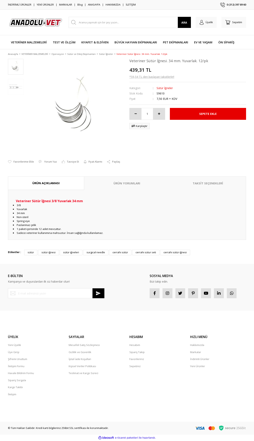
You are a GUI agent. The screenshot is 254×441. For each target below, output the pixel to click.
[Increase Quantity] (159, 114)
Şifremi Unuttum (17, 359)
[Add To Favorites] (21, 162)
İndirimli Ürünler (199, 359)
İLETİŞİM (131, 4)
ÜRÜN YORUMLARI (127, 184)
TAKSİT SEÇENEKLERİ (208, 184)
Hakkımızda (197, 345)
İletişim (12, 394)
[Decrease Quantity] (135, 114)
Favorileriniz (136, 359)
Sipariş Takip (137, 352)
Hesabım (134, 345)
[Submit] (98, 294)
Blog (80, 4)
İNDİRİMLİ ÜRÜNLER (19, 4)
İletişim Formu (16, 366)
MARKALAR (65, 4)
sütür (31, 252)
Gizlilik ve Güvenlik (80, 352)
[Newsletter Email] (56, 294)
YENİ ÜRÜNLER (45, 4)
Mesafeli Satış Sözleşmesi (84, 345)
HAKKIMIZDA (113, 4)
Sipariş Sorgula (17, 380)
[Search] (130, 22)
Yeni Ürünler (197, 366)
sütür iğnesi (48, 252)
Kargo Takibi (15, 387)
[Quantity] (147, 114)
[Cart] (233, 22)
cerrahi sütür (120, 252)
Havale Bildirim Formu (21, 373)
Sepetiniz (135, 366)
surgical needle (96, 252)
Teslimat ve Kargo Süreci (83, 373)
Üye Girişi (13, 352)
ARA (184, 22)
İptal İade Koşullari (80, 359)
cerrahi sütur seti (146, 252)
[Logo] (36, 22)
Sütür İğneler (165, 88)
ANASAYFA (94, 4)
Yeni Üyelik (14, 345)
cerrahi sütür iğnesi (175, 252)
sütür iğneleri (71, 252)
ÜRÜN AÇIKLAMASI (46, 183)
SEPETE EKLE (208, 114)
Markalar (195, 352)
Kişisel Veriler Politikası (82, 366)
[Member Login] (206, 22)
